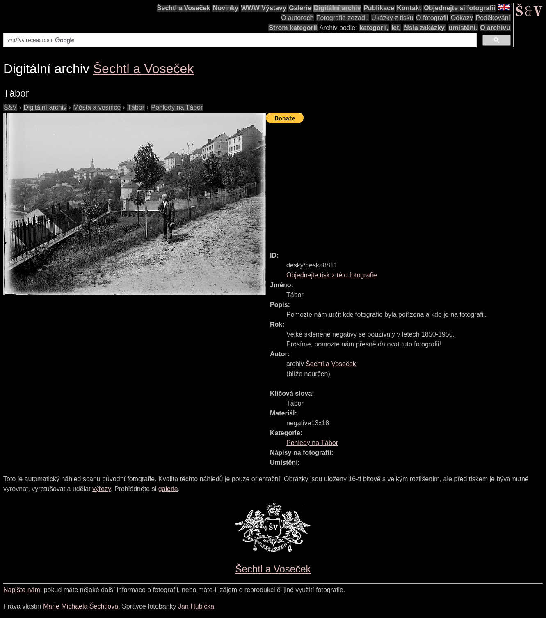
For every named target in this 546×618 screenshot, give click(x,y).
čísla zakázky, (424, 27)
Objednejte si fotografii (459, 8)
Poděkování (492, 17)
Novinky (225, 8)
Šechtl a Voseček (183, 8)
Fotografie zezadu (342, 17)
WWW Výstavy (263, 8)
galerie (168, 488)
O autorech (297, 17)
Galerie (300, 8)
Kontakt (409, 8)
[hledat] (239, 40)
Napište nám (21, 589)
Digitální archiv (337, 8)
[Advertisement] (406, 183)
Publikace (378, 8)
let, (396, 27)
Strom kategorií (293, 27)
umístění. (463, 27)
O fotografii (432, 17)
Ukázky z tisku (392, 17)
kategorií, (373, 27)
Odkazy (462, 17)
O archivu (495, 27)
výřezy (101, 488)
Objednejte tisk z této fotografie (331, 275)
